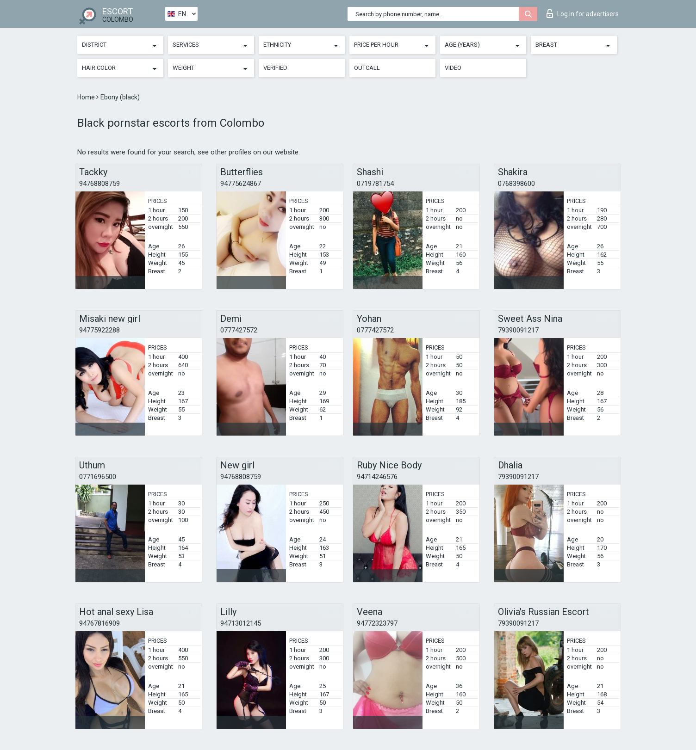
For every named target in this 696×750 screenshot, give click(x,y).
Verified (275, 67)
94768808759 (99, 183)
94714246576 (377, 477)
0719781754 (375, 183)
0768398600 (516, 183)
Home (86, 97)
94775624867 (240, 183)
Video (453, 67)
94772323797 (377, 623)
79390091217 (518, 330)
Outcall (367, 67)
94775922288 (99, 330)
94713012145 (240, 623)
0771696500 (97, 477)
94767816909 (99, 623)
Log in (583, 13)
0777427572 (238, 330)
